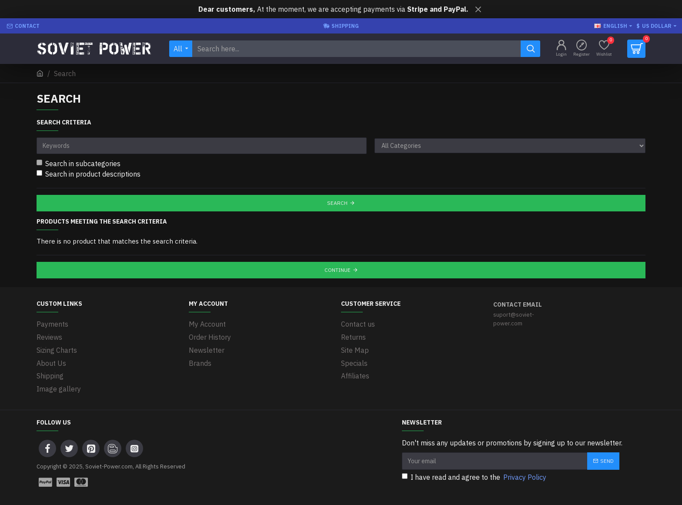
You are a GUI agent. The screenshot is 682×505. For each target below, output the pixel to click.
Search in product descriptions (88, 174)
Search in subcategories (78, 163)
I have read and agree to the (475, 475)
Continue (337, 270)
